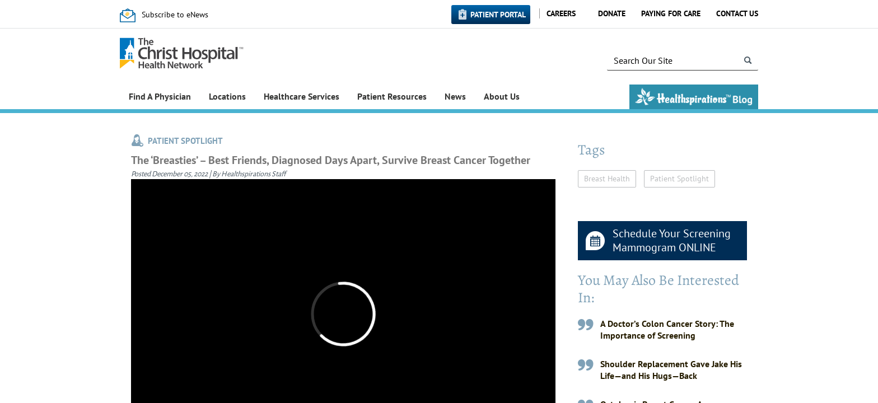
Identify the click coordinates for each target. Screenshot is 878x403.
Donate (611, 13)
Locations (227, 96)
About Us (502, 96)
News (455, 96)
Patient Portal (498, 15)
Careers (561, 13)
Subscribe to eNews (175, 15)
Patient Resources (392, 96)
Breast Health (607, 179)
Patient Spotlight (679, 179)
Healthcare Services (301, 96)
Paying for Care (670, 13)
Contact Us (737, 13)
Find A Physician (160, 96)
